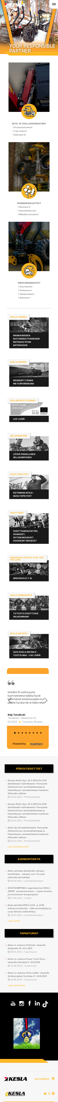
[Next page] (46, 700)
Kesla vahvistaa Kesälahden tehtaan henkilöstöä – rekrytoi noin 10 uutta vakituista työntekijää (26, 874)
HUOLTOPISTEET (19, 474)
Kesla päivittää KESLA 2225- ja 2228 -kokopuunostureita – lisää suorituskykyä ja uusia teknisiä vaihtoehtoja (29, 908)
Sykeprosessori (27, 294)
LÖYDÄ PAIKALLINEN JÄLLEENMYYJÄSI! (24, 456)
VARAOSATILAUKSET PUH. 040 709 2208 (27, 558)
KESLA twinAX (18, 317)
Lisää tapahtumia (16, 985)
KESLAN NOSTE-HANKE (22, 400)
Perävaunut (26, 290)
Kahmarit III (20, 135)
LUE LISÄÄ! (19, 419)
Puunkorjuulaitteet (29, 203)
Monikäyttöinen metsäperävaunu (24, 382)
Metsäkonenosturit (28, 214)
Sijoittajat (17, 512)
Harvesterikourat (27, 211)
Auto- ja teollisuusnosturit (29, 123)
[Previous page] (10, 700)
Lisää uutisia (14, 921)
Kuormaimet (26, 287)
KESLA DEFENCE (19, 633)
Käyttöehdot (42, 1079)
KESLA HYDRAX (18, 362)
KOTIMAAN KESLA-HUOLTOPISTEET (23, 494)
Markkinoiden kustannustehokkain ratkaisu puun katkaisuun (26, 340)
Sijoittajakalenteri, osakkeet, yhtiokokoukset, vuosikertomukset (25, 536)
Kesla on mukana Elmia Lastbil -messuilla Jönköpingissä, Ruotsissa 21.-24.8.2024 (28, 974)
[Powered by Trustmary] (28, 744)
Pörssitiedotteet (29, 768)
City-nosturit (20, 131)
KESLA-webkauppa (21, 595)
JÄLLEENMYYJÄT (19, 435)
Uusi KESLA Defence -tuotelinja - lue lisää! (27, 653)
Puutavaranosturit (23, 127)
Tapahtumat (29, 933)
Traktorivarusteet (29, 283)
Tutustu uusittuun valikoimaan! (25, 615)
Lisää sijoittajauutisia (18, 847)
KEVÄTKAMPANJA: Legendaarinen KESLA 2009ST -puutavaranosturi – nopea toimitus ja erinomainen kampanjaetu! (30, 891)
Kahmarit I (25, 298)
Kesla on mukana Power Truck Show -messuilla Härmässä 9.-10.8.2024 (27, 960)
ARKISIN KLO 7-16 (22, 578)
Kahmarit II (24, 207)
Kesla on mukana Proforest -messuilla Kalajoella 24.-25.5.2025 (27, 947)
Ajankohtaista (29, 859)
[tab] (15, 733)
